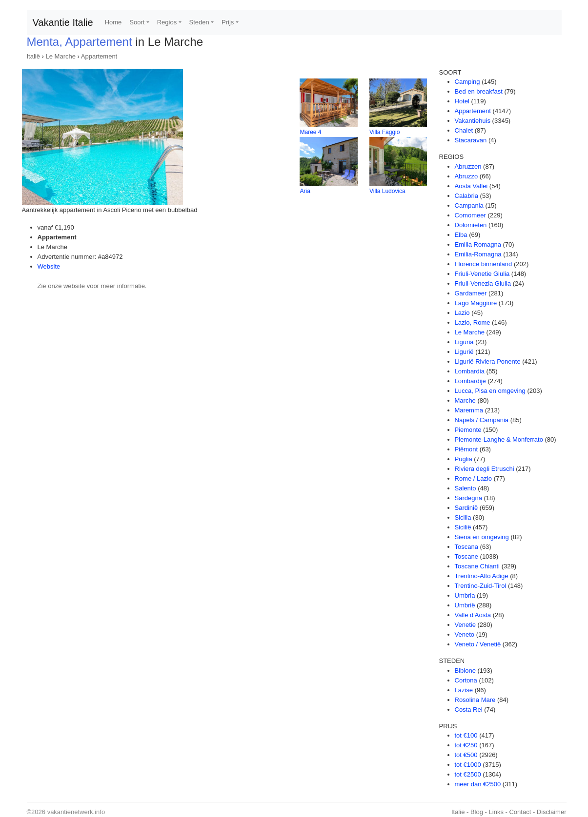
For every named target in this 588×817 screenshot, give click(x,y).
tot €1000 (468, 764)
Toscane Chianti (477, 566)
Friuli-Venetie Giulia (482, 273)
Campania (469, 205)
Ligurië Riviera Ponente (488, 361)
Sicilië (463, 527)
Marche (465, 400)
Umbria (465, 595)
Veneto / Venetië (478, 644)
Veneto (465, 634)
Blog (476, 812)
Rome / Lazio (473, 478)
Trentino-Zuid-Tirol (481, 585)
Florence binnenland (483, 264)
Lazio (462, 312)
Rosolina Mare (475, 699)
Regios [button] (167, 22)
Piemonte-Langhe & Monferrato (499, 439)
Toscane (466, 556)
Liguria (464, 342)
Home (113, 22)
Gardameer (471, 293)
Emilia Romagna (478, 244)
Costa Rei (469, 709)
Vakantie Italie (63, 22)
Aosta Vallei (471, 186)
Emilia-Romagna (478, 254)
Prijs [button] (228, 22)
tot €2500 (468, 774)
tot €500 (466, 755)
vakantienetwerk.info (76, 812)
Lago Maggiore (476, 303)
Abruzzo (466, 176)
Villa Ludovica (387, 191)
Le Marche (61, 56)
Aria (305, 191)
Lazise (464, 690)
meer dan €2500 (478, 784)
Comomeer (470, 215)
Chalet (464, 130)
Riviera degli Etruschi (484, 468)
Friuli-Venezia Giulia (483, 283)
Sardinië (466, 507)
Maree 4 (310, 132)
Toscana (466, 546)
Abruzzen (468, 166)
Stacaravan (471, 140)
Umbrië (465, 605)
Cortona (466, 680)
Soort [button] (136, 22)
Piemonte (468, 429)
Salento (465, 488)
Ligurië (464, 351)
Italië (33, 56)
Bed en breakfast (479, 91)
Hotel (462, 101)
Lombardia (470, 371)
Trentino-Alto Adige (481, 576)
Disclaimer (552, 812)
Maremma (469, 410)
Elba (461, 234)
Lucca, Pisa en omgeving (490, 390)
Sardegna (468, 498)
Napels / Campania (482, 420)
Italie (458, 812)
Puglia (463, 459)
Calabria (466, 195)
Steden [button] (199, 22)
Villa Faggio (384, 132)
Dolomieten (471, 225)
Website (49, 266)
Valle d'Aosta (473, 615)
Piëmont (466, 449)
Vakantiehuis (472, 120)
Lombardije (470, 381)
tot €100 (466, 735)
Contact (520, 812)
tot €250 (466, 745)
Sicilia (463, 517)
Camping (467, 81)
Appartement (99, 56)
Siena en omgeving (482, 537)
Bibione (465, 670)
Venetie (465, 624)
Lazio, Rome (472, 322)
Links (496, 812)
